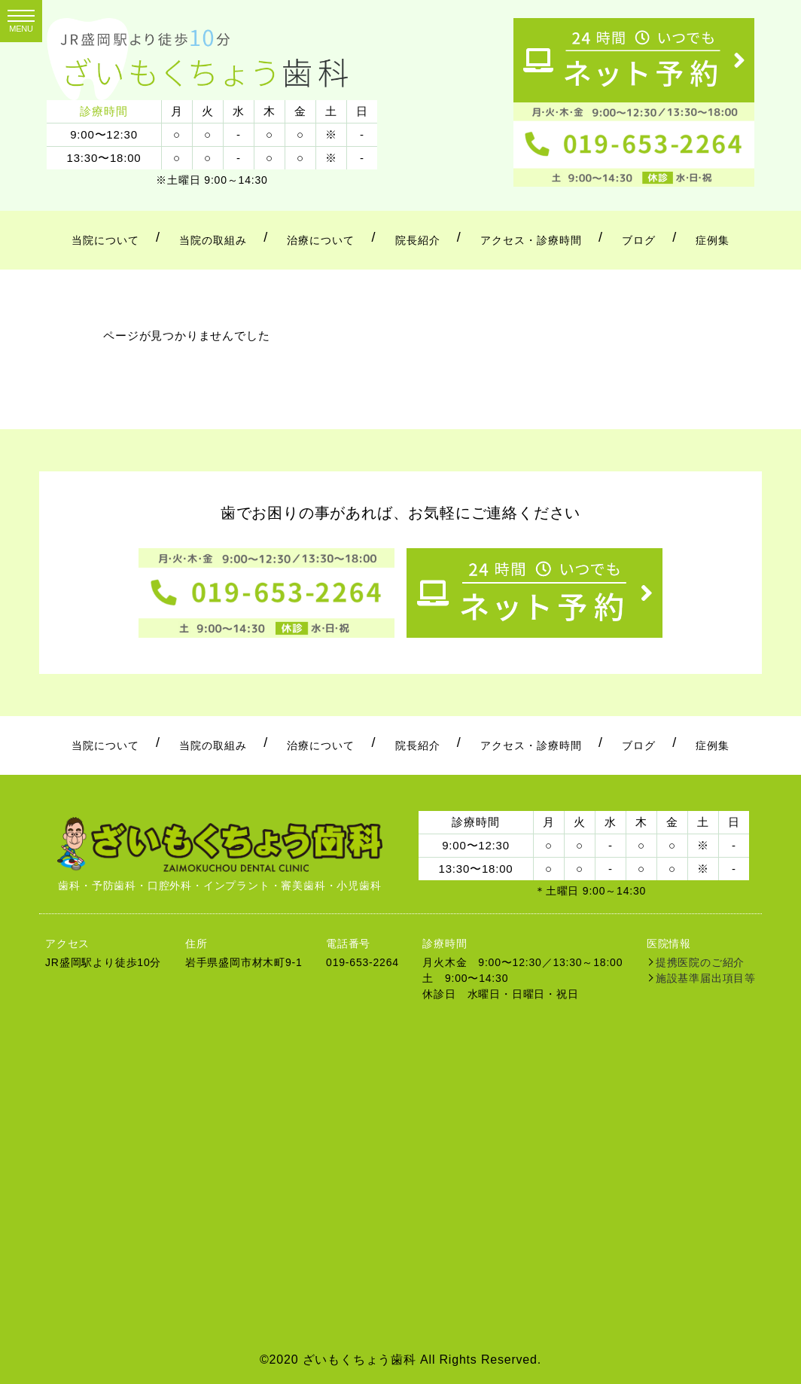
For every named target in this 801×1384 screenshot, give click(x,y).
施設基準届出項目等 (706, 978)
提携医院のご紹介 (700, 962)
